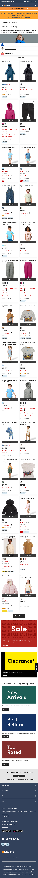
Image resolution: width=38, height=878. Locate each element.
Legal (19, 801)
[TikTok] (18, 839)
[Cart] (36, 5)
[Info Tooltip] (6, 91)
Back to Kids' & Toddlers (10, 22)
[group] (10, 97)
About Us (19, 796)
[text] (10, 94)
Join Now (31, 779)
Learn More (5, 827)
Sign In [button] (19, 776)
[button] (19, 45)
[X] (7, 839)
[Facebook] (3, 839)
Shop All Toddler (19, 616)
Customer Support (19, 785)
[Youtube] (14, 839)
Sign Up (5, 816)
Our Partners (19, 790)
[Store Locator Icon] (2, 1)
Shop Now (5, 709)
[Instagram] (10, 839)
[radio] (3, 84)
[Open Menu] (2, 5)
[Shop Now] (19, 633)
